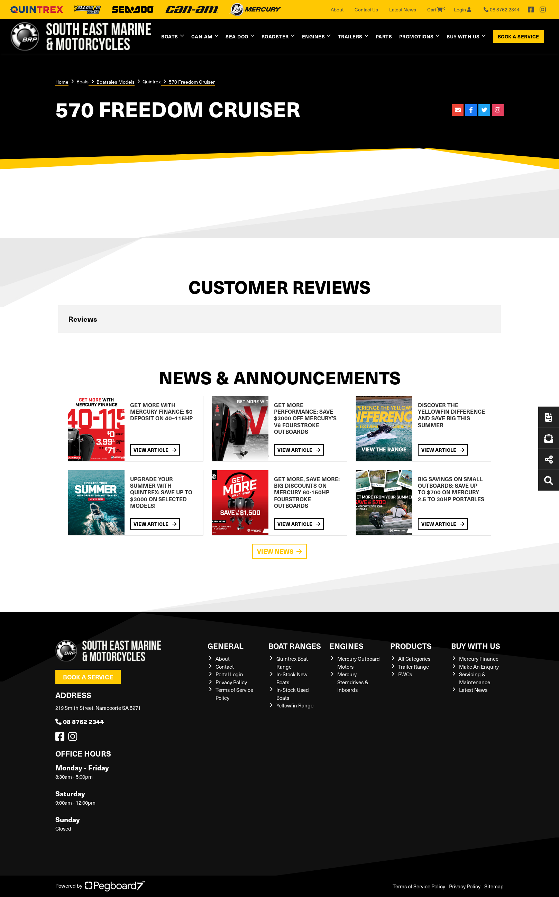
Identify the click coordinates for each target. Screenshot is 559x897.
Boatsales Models (116, 81)
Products (411, 645)
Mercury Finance (478, 658)
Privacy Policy (231, 682)
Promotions (416, 36)
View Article (155, 449)
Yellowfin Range (294, 705)
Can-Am (202, 36)
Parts (384, 36)
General (226, 645)
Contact (225, 666)
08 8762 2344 (79, 721)
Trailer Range (413, 666)
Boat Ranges (294, 645)
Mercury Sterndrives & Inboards (352, 682)
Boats (169, 36)
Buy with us (463, 36)
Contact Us (366, 9)
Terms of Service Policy (419, 886)
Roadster (275, 36)
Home (61, 81)
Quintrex (152, 81)
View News (279, 551)
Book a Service (518, 36)
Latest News (402, 9)
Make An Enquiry (479, 666)
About (337, 9)
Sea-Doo (237, 36)
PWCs (405, 674)
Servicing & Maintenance (474, 678)
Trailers (350, 36)
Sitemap (494, 886)
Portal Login (229, 674)
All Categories (414, 658)
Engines (313, 36)
